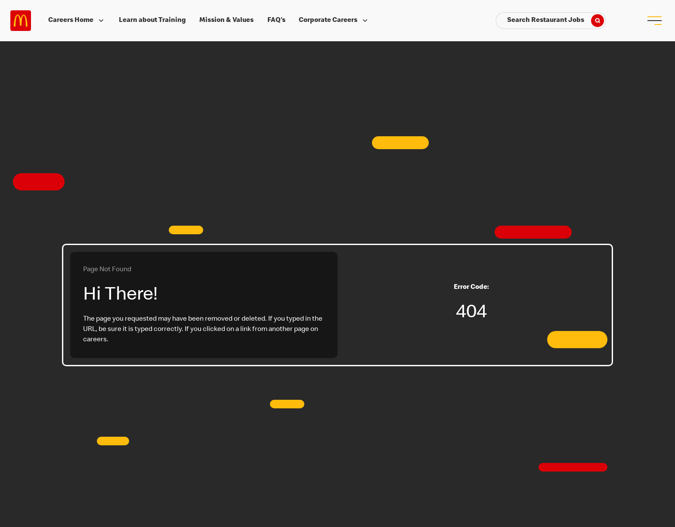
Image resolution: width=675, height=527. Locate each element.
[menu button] (654, 20)
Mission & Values (226, 20)
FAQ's (276, 20)
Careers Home (76, 20)
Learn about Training (152, 20)
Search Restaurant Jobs (555, 20)
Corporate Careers (334, 20)
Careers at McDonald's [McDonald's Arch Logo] (20, 20)
